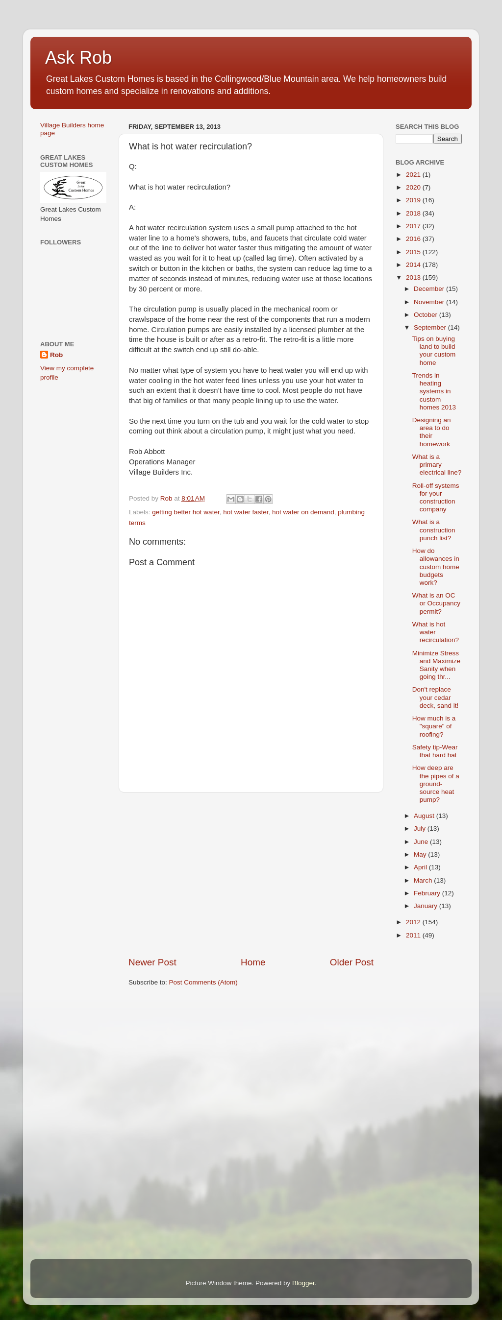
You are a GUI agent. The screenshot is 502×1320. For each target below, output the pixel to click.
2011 (414, 935)
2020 (414, 187)
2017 (414, 226)
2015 (414, 252)
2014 (414, 264)
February (428, 893)
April (421, 867)
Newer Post (152, 962)
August (425, 815)
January (426, 906)
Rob (56, 355)
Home (253, 962)
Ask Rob (78, 58)
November (430, 302)
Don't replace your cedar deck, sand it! (435, 697)
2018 (414, 213)
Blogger (303, 1283)
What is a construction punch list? (433, 529)
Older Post (352, 962)
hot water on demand (303, 512)
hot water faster (245, 512)
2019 (414, 200)
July (420, 828)
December (430, 288)
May (421, 854)
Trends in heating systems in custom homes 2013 (434, 391)
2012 (414, 922)
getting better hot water (185, 512)
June (422, 841)
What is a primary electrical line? (437, 464)
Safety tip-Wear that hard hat (435, 751)
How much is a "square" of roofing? (434, 726)
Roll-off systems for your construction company (435, 497)
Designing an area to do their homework (431, 432)
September (431, 327)
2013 (414, 277)
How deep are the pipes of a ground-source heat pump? (435, 783)
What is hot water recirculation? (435, 632)
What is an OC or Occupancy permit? (436, 603)
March (424, 880)
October (426, 314)
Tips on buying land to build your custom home (434, 350)
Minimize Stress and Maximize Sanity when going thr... (436, 665)
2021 (414, 174)
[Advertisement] (251, 874)
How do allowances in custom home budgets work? (435, 566)
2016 (414, 238)
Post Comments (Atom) (203, 982)
